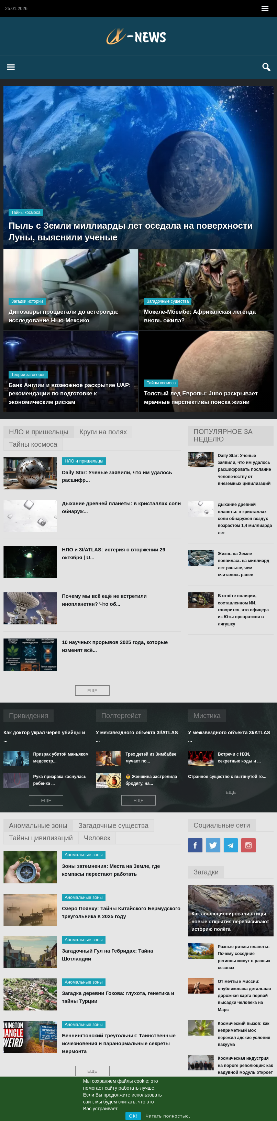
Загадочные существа (168, 300)
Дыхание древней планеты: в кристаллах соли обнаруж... (115, 508)
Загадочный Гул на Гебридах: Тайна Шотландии (108, 955)
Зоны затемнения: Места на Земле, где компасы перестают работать (111, 870)
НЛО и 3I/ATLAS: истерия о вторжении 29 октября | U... (114, 554)
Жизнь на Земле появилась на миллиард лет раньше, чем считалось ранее (243, 563)
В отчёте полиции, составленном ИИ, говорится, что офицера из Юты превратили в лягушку (245, 608)
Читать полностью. (168, 1116)
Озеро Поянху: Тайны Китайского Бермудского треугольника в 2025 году (111, 913)
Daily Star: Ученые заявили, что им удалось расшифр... (117, 477)
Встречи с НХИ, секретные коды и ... (245, 758)
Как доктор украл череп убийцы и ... (43, 736)
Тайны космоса (25, 211)
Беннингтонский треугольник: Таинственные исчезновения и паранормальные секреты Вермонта (119, 1044)
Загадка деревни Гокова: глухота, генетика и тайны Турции (119, 997)
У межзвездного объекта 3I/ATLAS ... (136, 736)
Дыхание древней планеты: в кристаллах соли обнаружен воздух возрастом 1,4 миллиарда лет (244, 518)
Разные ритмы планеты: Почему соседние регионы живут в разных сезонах (245, 953)
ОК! (133, 1116)
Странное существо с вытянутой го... (226, 776)
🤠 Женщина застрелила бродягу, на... (150, 780)
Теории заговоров (28, 373)
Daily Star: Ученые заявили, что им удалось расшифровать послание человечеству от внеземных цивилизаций (243, 469)
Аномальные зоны (84, 854)
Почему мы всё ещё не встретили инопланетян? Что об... (105, 600)
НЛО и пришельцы (84, 461)
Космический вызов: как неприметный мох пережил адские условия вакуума (243, 1019)
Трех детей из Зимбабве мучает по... (150, 758)
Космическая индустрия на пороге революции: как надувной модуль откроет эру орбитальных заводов (245, 1053)
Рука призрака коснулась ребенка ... (59, 780)
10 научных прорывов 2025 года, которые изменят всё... (115, 646)
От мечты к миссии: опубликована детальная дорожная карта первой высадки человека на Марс (246, 984)
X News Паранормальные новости (138, 36)
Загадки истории (27, 300)
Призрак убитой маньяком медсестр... (60, 758)
